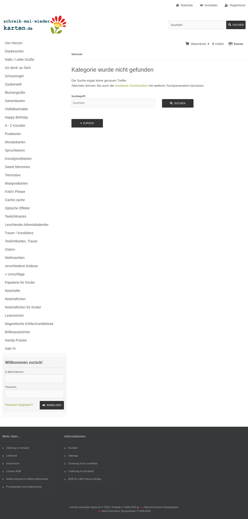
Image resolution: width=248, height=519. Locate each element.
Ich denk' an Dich (18, 68)
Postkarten (13, 134)
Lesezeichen (14, 315)
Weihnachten (14, 258)
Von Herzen (14, 43)
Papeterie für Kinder (20, 282)
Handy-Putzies (16, 340)
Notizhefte (12, 291)
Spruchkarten (15, 150)
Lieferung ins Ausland (79, 471)
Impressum (10, 463)
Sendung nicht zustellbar (80, 463)
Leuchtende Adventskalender (27, 225)
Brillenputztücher (17, 332)
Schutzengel (14, 76)
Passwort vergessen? (19, 405)
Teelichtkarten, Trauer (21, 241)
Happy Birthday (16, 117)
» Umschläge (15, 274)
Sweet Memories (17, 167)
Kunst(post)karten (18, 159)
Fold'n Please (15, 192)
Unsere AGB (11, 471)
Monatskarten (15, 142)
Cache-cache (15, 200)
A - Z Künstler (15, 126)
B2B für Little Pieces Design (82, 479)
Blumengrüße (15, 92)
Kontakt (70, 448)
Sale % (10, 348)
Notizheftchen (15, 299)
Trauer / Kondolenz (19, 233)
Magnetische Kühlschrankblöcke (29, 324)
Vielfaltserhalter (16, 109)
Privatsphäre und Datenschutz (22, 486)
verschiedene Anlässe (21, 266)
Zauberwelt (13, 84)
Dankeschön (14, 51)
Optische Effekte (17, 208)
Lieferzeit (9, 455)
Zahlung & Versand (15, 448)
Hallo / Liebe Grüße (19, 59)
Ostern (10, 249)
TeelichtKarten (15, 216)
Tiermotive (13, 175)
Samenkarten (15, 101)
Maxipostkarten (16, 183)
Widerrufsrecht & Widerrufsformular (25, 479)
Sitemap (71, 455)
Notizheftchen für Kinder (23, 307)
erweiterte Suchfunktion (131, 85)
